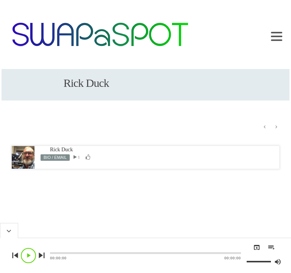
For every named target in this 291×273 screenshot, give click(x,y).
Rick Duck (61, 149)
